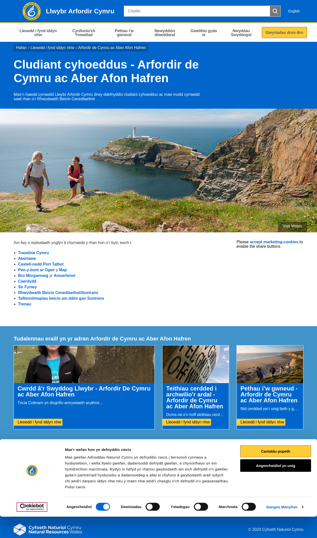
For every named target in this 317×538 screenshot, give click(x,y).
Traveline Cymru (33, 253)
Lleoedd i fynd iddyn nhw (52, 48)
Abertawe (27, 258)
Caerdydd (27, 281)
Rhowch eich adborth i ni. (113, 454)
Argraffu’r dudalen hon (282, 454)
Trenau (24, 304)
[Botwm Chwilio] (275, 11)
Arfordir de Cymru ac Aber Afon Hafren (112, 48)
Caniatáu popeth (275, 472)
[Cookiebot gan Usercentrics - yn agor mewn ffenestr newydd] (32, 528)
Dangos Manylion (282, 528)
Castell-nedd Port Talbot (41, 264)
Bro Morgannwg (33, 275)
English (294, 11)
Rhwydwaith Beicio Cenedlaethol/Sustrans (58, 293)
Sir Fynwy (27, 287)
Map (63, 270)
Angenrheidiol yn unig (275, 487)
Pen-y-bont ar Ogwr (36, 270)
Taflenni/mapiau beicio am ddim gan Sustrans (61, 298)
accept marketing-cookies (274, 242)
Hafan (21, 48)
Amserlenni (64, 275)
